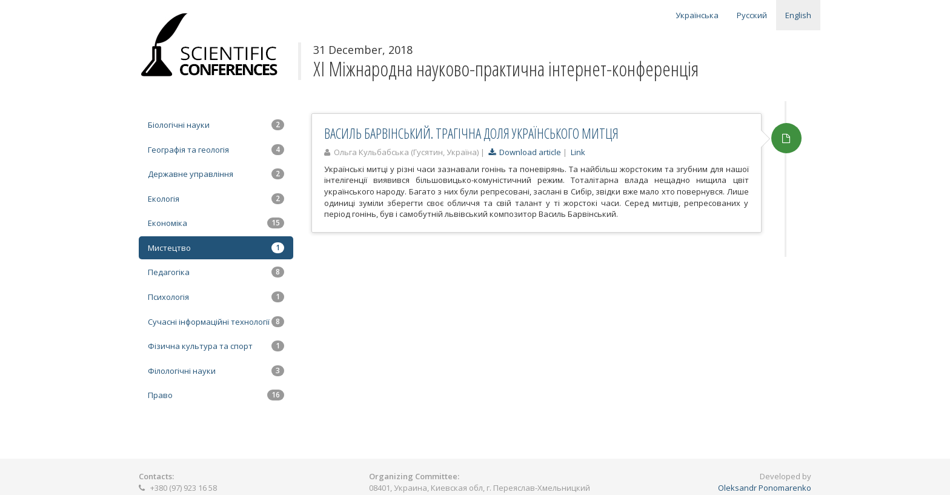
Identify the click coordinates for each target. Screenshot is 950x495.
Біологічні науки (216, 124)
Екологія (216, 198)
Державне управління (216, 173)
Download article (524, 152)
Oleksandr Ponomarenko (764, 487)
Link (578, 152)
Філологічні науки (216, 370)
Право (216, 395)
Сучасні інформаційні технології (216, 321)
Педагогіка (216, 272)
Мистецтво (216, 247)
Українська (697, 15)
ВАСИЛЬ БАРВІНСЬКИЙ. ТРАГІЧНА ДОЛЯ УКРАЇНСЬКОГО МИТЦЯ (471, 133)
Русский (752, 15)
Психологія (216, 296)
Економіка (216, 223)
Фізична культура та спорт (216, 346)
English (798, 15)
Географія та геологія (216, 149)
